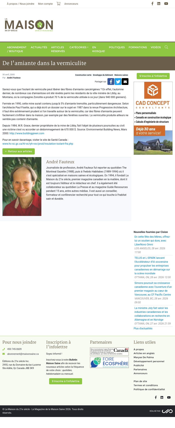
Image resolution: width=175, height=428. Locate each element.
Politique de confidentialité (149, 389)
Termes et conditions (146, 385)
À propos (139, 349)
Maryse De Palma (144, 357)
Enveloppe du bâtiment (103, 75)
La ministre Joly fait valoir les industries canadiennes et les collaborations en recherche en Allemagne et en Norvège (152, 314)
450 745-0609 (14, 349)
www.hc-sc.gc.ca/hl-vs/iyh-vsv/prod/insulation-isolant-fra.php (38, 143)
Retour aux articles (18, 151)
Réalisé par (155, 411)
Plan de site (140, 381)
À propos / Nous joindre (20, 3)
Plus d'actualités (143, 328)
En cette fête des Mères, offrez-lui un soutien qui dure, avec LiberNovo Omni (152, 240)
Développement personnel (149, 361)
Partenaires (140, 369)
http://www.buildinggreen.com (27, 133)
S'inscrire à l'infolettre (153, 75)
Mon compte (45, 3)
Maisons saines (121, 75)
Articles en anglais (144, 353)
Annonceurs (140, 373)
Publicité (139, 365)
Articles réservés (58, 49)
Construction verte (83, 75)
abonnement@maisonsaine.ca (23, 354)
